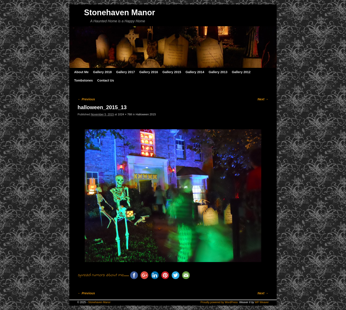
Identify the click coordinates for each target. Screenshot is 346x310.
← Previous (86, 99)
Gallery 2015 (171, 72)
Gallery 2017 (125, 72)
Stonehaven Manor (119, 12)
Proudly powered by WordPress (219, 302)
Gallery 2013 (218, 72)
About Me (81, 72)
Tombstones (83, 80)
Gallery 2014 (195, 72)
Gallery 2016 (148, 72)
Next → (263, 99)
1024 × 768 (125, 114)
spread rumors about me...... (103, 275)
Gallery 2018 (102, 72)
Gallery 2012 (241, 72)
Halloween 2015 (146, 114)
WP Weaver (262, 302)
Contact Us (105, 80)
